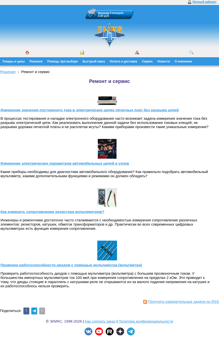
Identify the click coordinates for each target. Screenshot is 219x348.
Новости (163, 61)
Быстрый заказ (94, 61)
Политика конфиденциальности (145, 321)
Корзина (103, 12)
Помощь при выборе (62, 61)
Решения (36, 61)
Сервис (147, 61)
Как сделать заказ (100, 321)
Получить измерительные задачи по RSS (181, 301)
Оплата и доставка (123, 61)
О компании (183, 61)
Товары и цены (13, 61)
